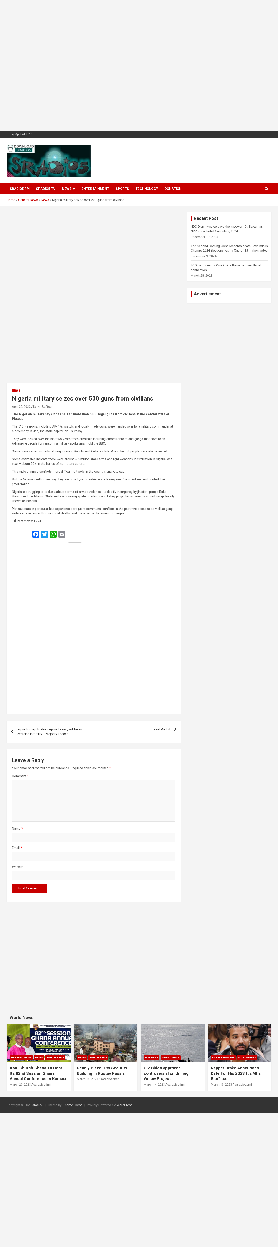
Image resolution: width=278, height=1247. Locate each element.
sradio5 (37, 1105)
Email (17, 848)
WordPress (124, 1105)
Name (17, 829)
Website (17, 867)
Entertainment (95, 189)
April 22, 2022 (21, 406)
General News (21, 1057)
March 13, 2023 (221, 1084)
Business (151, 1057)
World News (22, 1017)
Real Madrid (162, 729)
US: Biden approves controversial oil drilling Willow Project (166, 1073)
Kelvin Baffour (43, 406)
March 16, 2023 (87, 1079)
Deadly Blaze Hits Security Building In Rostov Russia (102, 1070)
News (66, 189)
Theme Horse (73, 1105)
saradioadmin (42, 1084)
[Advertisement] (130, 65)
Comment (20, 776)
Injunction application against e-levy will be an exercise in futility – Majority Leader (49, 731)
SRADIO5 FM (20, 189)
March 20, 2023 (20, 1084)
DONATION (173, 189)
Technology (147, 189)
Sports (122, 189)
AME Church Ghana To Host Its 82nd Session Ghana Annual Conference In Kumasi (38, 1073)
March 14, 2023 (154, 1084)
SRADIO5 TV (45, 189)
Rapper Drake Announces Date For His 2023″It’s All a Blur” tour (236, 1073)
